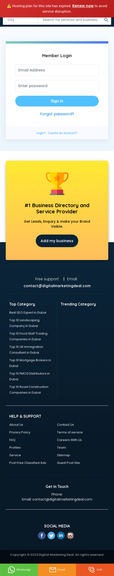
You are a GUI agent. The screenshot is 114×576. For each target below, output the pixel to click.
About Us (16, 424)
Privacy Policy (19, 432)
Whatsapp (19, 570)
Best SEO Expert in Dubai (27, 312)
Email (57, 570)
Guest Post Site (68, 463)
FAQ (12, 440)
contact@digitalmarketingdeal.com (62, 499)
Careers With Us (69, 440)
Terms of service (70, 432)
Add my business (57, 241)
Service (15, 455)
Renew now (83, 5)
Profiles (15, 447)
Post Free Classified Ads (27, 463)
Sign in (57, 101)
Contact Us (65, 424)
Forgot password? (57, 114)
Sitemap (63, 455)
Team (61, 447)
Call (95, 570)
